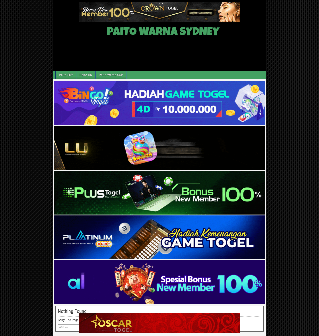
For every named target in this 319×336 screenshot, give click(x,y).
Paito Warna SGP (111, 75)
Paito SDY (66, 75)
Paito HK (86, 75)
